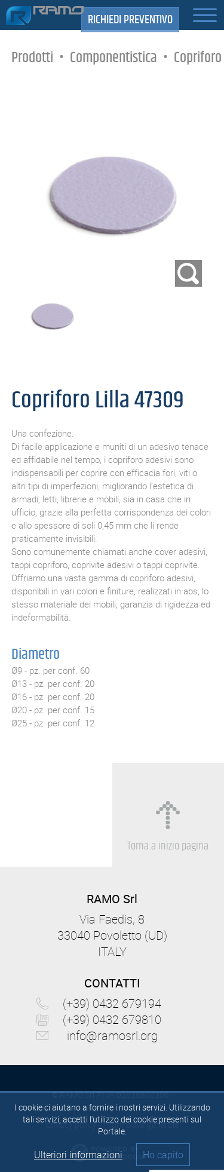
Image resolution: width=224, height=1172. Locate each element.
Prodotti (32, 57)
